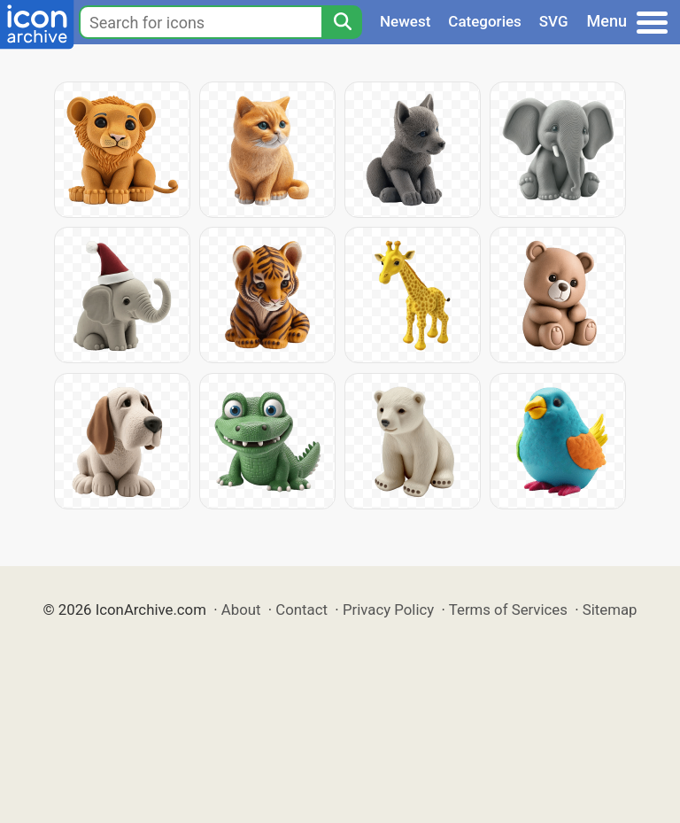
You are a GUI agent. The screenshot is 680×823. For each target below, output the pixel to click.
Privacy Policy (388, 609)
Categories (485, 21)
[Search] (341, 22)
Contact (301, 609)
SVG (553, 21)
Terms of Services (508, 609)
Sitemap (610, 609)
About (241, 609)
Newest (405, 21)
